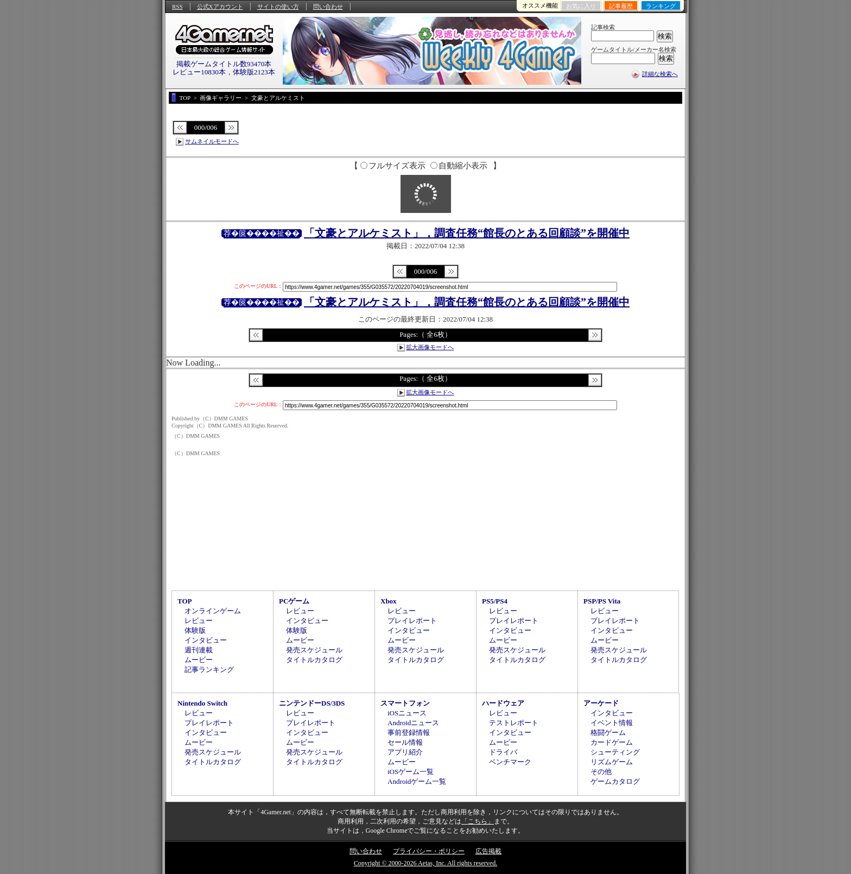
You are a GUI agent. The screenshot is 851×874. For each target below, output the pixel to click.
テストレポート (513, 723)
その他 (601, 772)
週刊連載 (199, 650)
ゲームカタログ (615, 781)
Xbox (388, 601)
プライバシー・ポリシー (429, 851)
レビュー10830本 (199, 72)
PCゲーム (294, 601)
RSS (177, 6)
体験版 (195, 630)
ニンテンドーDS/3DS (312, 703)
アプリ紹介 (405, 752)
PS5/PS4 (494, 601)
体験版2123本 (254, 72)
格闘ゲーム (608, 732)
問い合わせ (328, 6)
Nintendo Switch (202, 703)
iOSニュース (407, 713)
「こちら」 (477, 821)
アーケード (601, 703)
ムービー (199, 660)
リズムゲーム (611, 762)
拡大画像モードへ (430, 347)
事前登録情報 (409, 732)
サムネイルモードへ (212, 141)
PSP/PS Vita (601, 601)
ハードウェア (503, 703)
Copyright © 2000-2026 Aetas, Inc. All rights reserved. (425, 863)
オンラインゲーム (213, 611)
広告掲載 (488, 851)
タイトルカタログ (314, 660)
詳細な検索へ (660, 74)
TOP (184, 601)
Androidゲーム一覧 (417, 781)
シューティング (615, 752)
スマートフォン (405, 703)
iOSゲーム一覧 (411, 772)
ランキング (661, 6)
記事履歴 (621, 6)
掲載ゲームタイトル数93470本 (224, 64)
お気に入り (581, 6)
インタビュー (206, 640)
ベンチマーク (510, 762)
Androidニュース (413, 723)
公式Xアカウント (220, 6)
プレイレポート (412, 621)
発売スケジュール (314, 650)
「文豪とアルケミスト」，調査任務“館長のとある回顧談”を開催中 (467, 233)
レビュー (199, 621)
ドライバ (503, 752)
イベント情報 (611, 723)
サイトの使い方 (278, 6)
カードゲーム (611, 742)
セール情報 (405, 742)
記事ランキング (209, 669)
